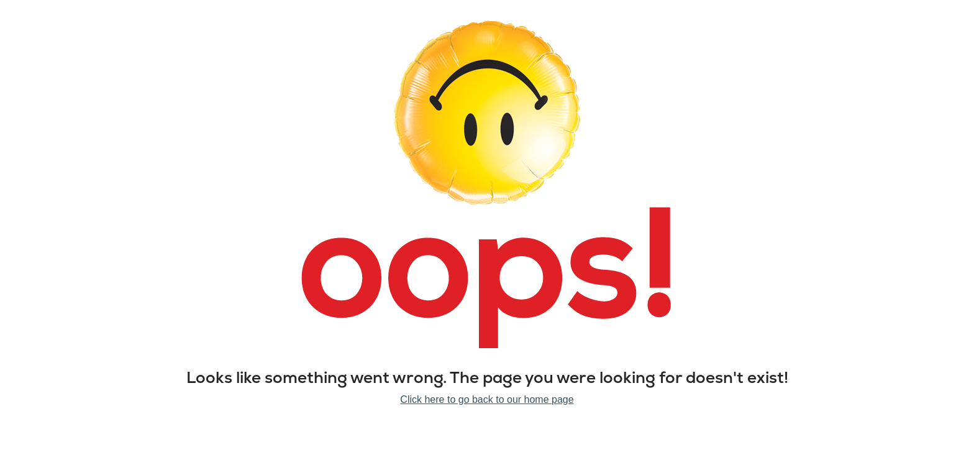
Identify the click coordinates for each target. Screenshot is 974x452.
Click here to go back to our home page (486, 399)
